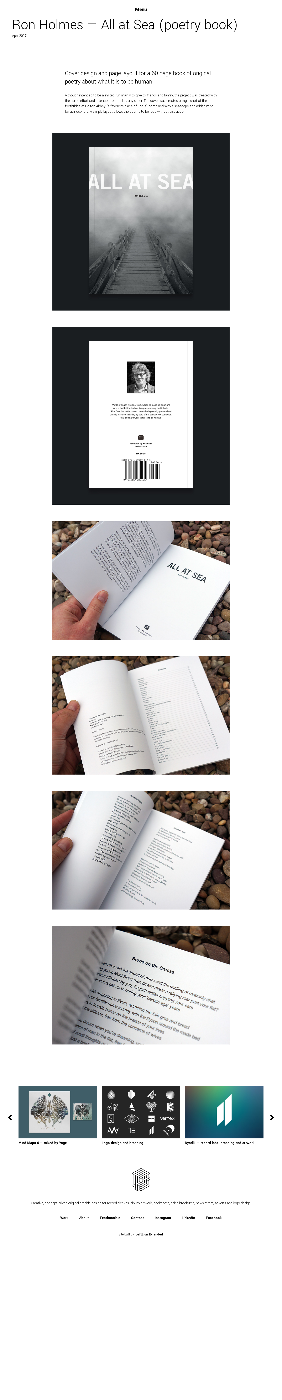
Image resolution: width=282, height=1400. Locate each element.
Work (64, 1355)
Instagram (163, 1355)
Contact (137, 1355)
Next (272, 1254)
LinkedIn (188, 1355)
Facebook (214, 1355)
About (84, 1355)
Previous (10, 1254)
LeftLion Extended (149, 1372)
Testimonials (110, 1355)
